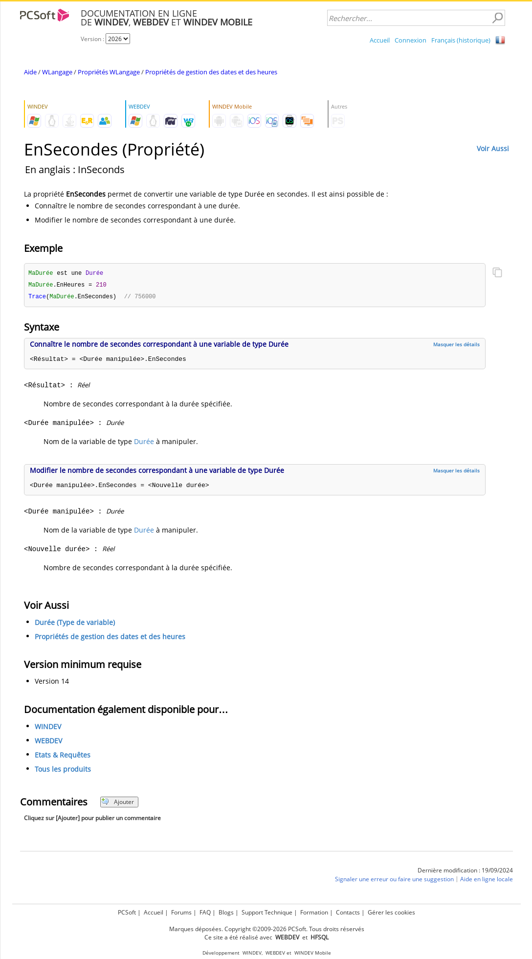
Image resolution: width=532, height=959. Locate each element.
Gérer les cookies (391, 912)
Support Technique (267, 912)
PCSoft (127, 912)
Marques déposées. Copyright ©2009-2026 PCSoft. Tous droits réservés (266, 929)
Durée (144, 442)
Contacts (348, 912)
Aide (30, 71)
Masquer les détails (456, 345)
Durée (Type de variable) (75, 623)
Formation (314, 912)
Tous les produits (63, 770)
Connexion (410, 40)
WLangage (57, 71)
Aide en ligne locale (486, 880)
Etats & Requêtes (62, 756)
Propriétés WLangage (109, 71)
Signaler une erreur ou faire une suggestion (394, 880)
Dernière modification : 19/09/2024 (465, 872)
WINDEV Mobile (312, 953)
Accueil (380, 40)
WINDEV (48, 728)
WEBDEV (48, 742)
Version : (93, 39)
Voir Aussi (493, 148)
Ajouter (117, 803)
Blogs (226, 912)
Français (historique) (460, 40)
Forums (181, 912)
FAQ (205, 912)
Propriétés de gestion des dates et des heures (211, 71)
